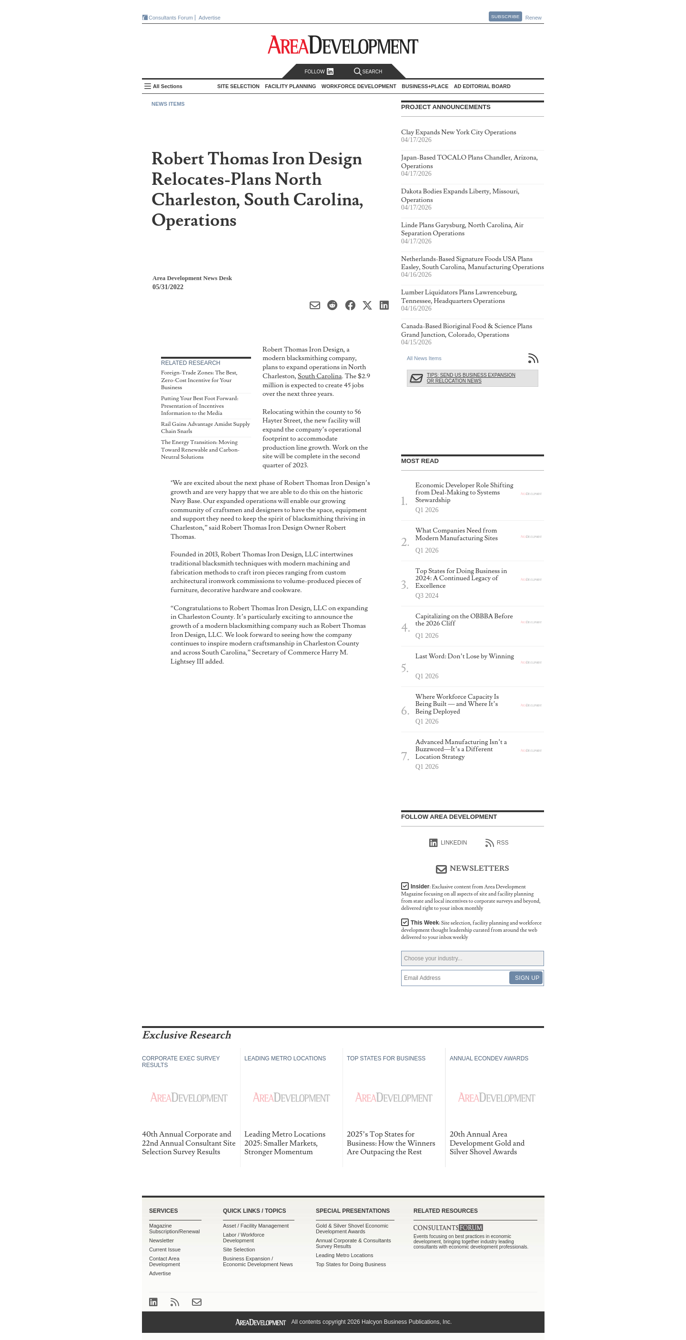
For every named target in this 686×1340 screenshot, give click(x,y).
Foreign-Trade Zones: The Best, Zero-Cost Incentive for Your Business (199, 380)
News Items (168, 104)
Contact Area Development (164, 1261)
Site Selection (239, 1249)
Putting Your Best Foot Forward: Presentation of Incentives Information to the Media (199, 406)
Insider (471, 897)
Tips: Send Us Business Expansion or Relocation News (471, 378)
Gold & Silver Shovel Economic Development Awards (352, 1228)
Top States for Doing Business (351, 1264)
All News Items (424, 358)
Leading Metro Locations (344, 1255)
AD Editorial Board (482, 86)
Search (368, 71)
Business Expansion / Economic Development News (258, 1261)
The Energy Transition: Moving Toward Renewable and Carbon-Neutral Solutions (200, 450)
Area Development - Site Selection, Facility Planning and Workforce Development (343, 44)
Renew (533, 17)
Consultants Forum (171, 17)
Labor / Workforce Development (243, 1237)
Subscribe (505, 16)
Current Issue (165, 1249)
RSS (497, 843)
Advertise (210, 17)
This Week (471, 930)
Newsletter (161, 1240)
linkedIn (448, 843)
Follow (318, 71)
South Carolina (320, 376)
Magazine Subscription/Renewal (174, 1228)
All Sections (167, 86)
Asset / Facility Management (256, 1226)
